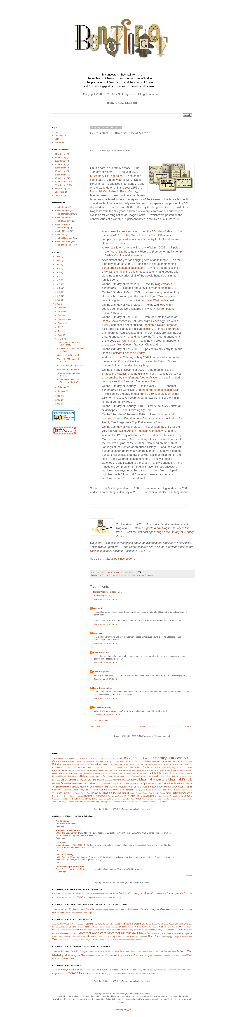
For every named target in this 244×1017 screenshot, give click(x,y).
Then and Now (147, 799)
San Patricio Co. (165, 796)
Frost (179, 770)
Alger (72, 761)
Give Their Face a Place (68, 369)
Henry (172, 773)
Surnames (59, 142)
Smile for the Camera (115, 243)
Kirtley (174, 776)
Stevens (119, 799)
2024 (58, 256)
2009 (58, 396)
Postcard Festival (128, 361)
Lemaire (72, 780)
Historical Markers (59, 776)
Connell (131, 767)
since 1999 (119, 558)
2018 (58, 272)
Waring (96, 801)
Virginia (83, 801)
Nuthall (172, 790)
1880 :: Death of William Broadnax (70, 857)
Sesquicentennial (58, 799)
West (129, 801)
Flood (162, 770)
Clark (98, 767)
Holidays (84, 776)
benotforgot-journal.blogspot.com (159, 389)
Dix (158, 767)
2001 (58, 404)
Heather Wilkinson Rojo (104, 592)
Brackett (94, 764)
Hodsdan (76, 776)
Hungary (116, 776)
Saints (120, 796)
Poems (156, 793)
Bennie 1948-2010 (173, 761)
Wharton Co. (137, 802)
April (60, 335)
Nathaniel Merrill (100, 191)
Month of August (62, 210)
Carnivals (166, 764)
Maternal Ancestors (153, 779)
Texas (138, 798)
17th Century (60, 175)
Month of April (61, 207)
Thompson (157, 799)
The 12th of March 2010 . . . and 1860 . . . (69, 360)
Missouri (122, 784)
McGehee (56, 784)
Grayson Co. (133, 773)
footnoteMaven (149, 377)
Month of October (62, 241)
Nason (110, 790)
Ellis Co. (181, 767)
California (148, 764)
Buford (126, 764)
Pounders (186, 792)
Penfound (139, 793)
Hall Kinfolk (155, 773)
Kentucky (155, 776)
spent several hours (164, 439)
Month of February (63, 217)
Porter (168, 793)
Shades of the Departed (68, 355)
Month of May (61, 234)
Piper (150, 793)
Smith (95, 798)
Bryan (120, 764)
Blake (65, 764)
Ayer (142, 761)
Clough (119, 767)
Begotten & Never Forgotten (160, 324)
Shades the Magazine (115, 373)
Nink (153, 790)
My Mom (92, 790)
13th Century (60, 161)
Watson (116, 802)
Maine (100, 779)
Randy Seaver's (112, 321)
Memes (66, 783)
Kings (169, 776)
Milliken (105, 784)
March (61, 339)
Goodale (89, 773)
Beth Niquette (99, 707)
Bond (82, 764)
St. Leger (112, 799)
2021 (58, 260)
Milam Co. (95, 783)
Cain (141, 764)
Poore (162, 793)
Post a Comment (101, 720)
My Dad (84, 790)
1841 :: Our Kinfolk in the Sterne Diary (68, 343)
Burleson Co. (134, 764)
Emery (189, 767)
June (60, 331)
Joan (95, 633)
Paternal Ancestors (102, 792)
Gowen (120, 773)
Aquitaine (116, 761)
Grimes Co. (143, 773)
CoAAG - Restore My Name (69, 365)
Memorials (77, 784)
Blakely (71, 764)
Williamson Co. (156, 802)
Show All (189, 875)
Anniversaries (114, 575)
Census (67, 767)
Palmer (77, 793)
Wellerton (122, 802)
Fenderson (155, 770)
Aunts (131, 761)
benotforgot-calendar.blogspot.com (123, 267)
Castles (180, 764)
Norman (158, 790)
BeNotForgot (99, 652)
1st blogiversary (160, 284)
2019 (58, 268)
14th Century (60, 164)
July (60, 327)
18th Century (60, 178)
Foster (167, 770)
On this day (62, 793)
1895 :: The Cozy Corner (66, 833)
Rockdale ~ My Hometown (68, 830)
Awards (137, 761)
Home (142, 726)
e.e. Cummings (126, 340)
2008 (58, 400)
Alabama (65, 761)
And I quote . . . (63, 821)
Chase (73, 767)
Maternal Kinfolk (180, 779)
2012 (58, 296)
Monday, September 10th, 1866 (69, 845)
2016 (58, 280)
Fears (138, 770)
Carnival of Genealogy (128, 255)
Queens (60, 796)
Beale (154, 761)
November (63, 311)
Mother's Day (68, 790)
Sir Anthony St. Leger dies (106, 175)
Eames (163, 767)
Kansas (147, 776)
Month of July (61, 224)
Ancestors (78, 761)
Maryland (117, 780)
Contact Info (60, 135)
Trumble (189, 799)
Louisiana (92, 780)
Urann (77, 802)
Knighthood (181, 776)
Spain (101, 799)
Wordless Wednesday (154, 300)
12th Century (60, 157)
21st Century (103, 575)
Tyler (66, 802)
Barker (148, 761)
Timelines (173, 799)
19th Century (60, 181)
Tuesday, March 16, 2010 (105, 599)
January (62, 391)
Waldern (90, 802)
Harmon (165, 773)
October (62, 315)
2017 (58, 276)
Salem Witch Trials (131, 796)
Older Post (189, 726)
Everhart (64, 770)
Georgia (71, 773)
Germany (78, 773)
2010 (58, 304)
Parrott (89, 793)
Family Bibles (74, 770)
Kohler (189, 776)
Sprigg (106, 799)
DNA (57, 139)
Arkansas (124, 761)
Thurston (166, 799)
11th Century (60, 154)
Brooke (114, 764)
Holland (91, 776)
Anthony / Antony (103, 761)
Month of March (137, 575)
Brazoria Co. (105, 764)
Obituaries (180, 790)
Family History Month (89, 770)
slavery (88, 799)
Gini (95, 608)
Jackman (135, 776)
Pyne (54, 796)
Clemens (111, 767)
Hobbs (70, 776)
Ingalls (122, 776)
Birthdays (57, 764)
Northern (165, 790)
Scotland (176, 796)
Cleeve (104, 767)
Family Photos (115, 770)
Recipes (80, 796)
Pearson (131, 793)
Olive (54, 793)
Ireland (129, 776)
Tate (132, 799)
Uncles (71, 802)
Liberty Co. (82, 780)
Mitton (129, 784)
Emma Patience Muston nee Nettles (71, 869)
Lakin (54, 780)
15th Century (60, 168)
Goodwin (96, 773)
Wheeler (145, 802)
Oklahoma (188, 790)
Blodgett (77, 764)
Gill (84, 773)
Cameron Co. (157, 764)
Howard (110, 776)
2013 (58, 292)
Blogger (127, 1009)
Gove (115, 773)
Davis (146, 767)
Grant (126, 773)
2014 (58, 288)
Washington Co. (106, 802)
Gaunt (54, 773)
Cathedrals (188, 764)
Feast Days (146, 770)
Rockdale (96, 550)
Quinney (73, 796)
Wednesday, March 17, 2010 (107, 715)
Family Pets (103, 770)
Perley (145, 793)
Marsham (108, 780)
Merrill (85, 783)
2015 (58, 284)
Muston (77, 790)
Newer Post (96, 726)
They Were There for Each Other (144, 235)
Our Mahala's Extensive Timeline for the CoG (68, 380)
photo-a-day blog (156, 528)
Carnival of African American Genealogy (138, 430)
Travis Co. (181, 799)
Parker (83, 793)
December (63, 307)
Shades (68, 799)
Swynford (126, 799)
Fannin (125, 770)
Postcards (149, 575)
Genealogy (62, 773)
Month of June (61, 228)
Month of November (64, 238)
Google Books (107, 773)
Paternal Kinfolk (120, 793)
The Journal (61, 842)
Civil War (91, 767)
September (63, 319)
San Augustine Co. (149, 796)
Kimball (163, 776)
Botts (87, 764)
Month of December (64, 214)
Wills (164, 801)
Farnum (132, 770)
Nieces (148, 790)
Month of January (62, 221)
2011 (58, 300)
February (62, 387)
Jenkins (142, 776)
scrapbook (186, 795)
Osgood (71, 793)
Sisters (81, 799)
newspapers (140, 790)
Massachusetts (130, 779)
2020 (58, 264)
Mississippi (113, 784)
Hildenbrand (180, 773)
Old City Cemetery (64, 855)
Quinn (66, 796)
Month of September (64, 245)
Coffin (124, 768)
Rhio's (95, 796)
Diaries (153, 767)
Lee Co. (64, 780)
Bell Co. (160, 761)
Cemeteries (57, 767)
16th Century (60, 171)
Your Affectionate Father (66, 823)
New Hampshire (127, 790)
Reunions (59, 195)
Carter (174, 764)
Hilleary (189, 773)
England (56, 770)
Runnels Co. (113, 796)
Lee (58, 780)
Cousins (138, 767)
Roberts (102, 795)
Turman (55, 802)
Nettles (116, 790)
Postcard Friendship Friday (128, 353)
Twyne (61, 802)
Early (169, 767)
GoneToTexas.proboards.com (70, 867)
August (61, 323)
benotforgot (125, 575)
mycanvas (101, 789)
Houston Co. (100, 776)
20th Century (60, 185)
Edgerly (175, 768)
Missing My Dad (141, 410)
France (173, 770)
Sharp (75, 798)
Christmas (59, 192)
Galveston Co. (186, 770)
